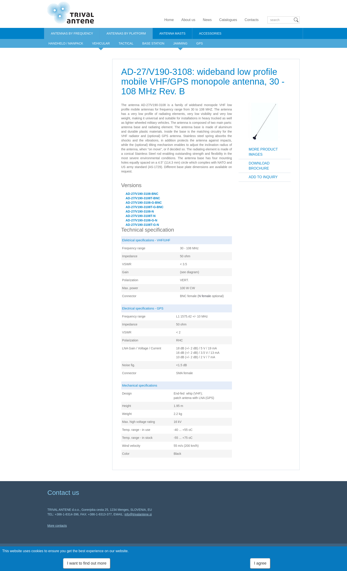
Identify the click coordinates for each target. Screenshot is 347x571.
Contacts (251, 20)
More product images (263, 151)
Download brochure (259, 165)
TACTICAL (126, 43)
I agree (260, 563)
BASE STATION (153, 43)
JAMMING (180, 43)
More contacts (57, 525)
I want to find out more (86, 563)
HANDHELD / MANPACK (65, 43)
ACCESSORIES (210, 33)
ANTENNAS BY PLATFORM (126, 33)
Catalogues (228, 20)
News (207, 20)
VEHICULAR (101, 43)
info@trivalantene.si (138, 514)
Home (169, 20)
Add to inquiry (263, 177)
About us (188, 20)
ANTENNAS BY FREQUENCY (72, 33)
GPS (199, 43)
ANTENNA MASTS (172, 33)
